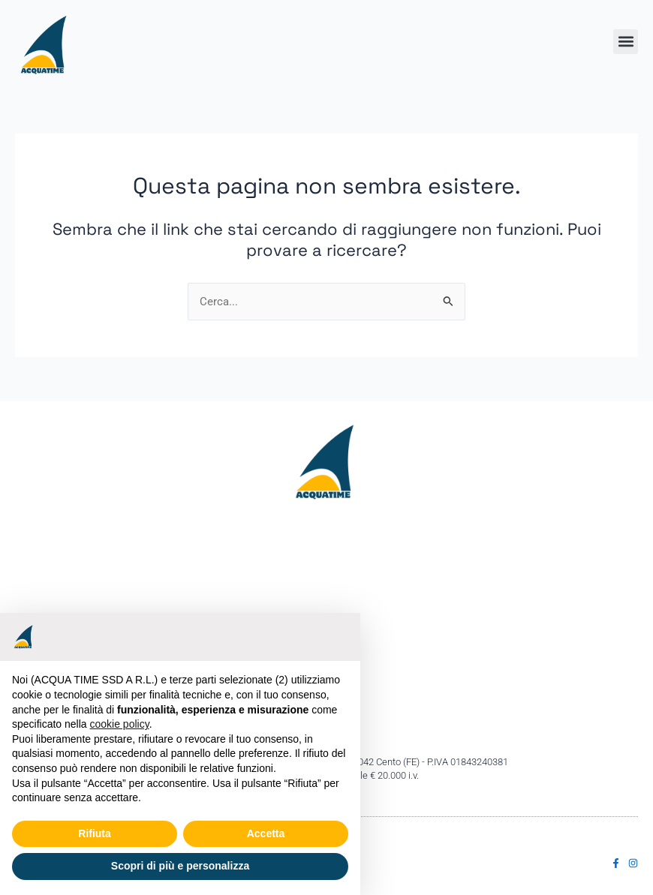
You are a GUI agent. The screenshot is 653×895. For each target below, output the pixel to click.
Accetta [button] (266, 833)
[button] (625, 41)
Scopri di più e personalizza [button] (180, 866)
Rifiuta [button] (94, 833)
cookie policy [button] (119, 724)
